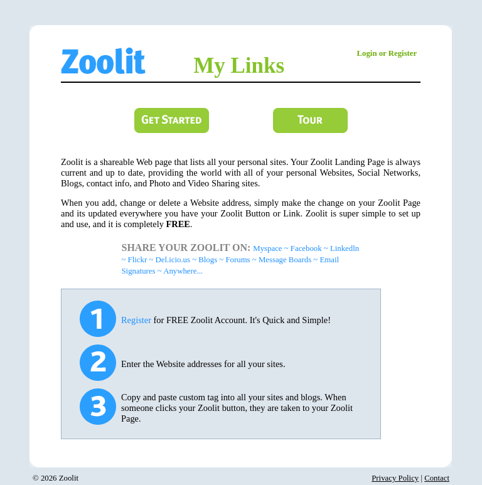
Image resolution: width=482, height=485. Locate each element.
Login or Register (387, 53)
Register (136, 320)
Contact (436, 478)
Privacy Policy (395, 478)
